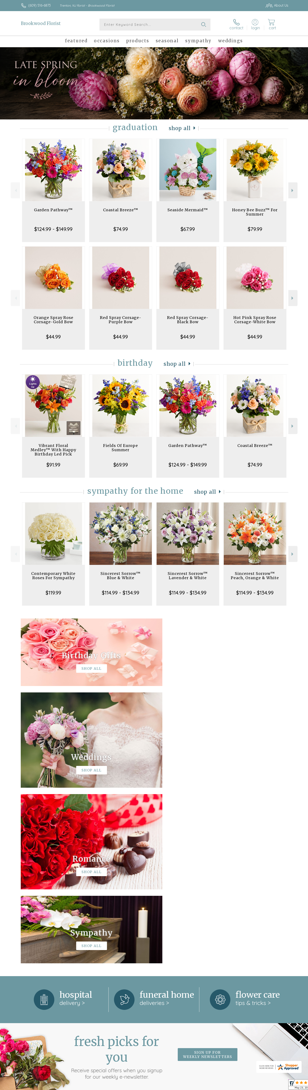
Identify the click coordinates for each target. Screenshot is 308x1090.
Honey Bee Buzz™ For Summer (255, 212)
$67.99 (188, 229)
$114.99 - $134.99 (120, 592)
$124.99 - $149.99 (53, 229)
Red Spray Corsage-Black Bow (188, 319)
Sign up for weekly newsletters (207, 879)
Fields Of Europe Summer (120, 447)
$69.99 (120, 464)
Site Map (277, 1085)
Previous (15, 190)
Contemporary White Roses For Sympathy (53, 575)
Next (293, 190)
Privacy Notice (220, 1085)
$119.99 (53, 592)
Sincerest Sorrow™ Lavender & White (188, 575)
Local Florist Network (250, 1085)
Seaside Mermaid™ (187, 209)
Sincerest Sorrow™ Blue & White (121, 575)
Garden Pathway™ (53, 209)
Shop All (179, 128)
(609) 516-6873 (39, 5)
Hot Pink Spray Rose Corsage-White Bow (254, 319)
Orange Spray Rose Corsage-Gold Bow (53, 319)
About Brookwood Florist (43, 934)
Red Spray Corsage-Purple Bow (120, 319)
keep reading (182, 943)
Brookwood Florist (41, 23)
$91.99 (53, 464)
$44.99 (53, 336)
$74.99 (120, 229)
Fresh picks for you (116, 881)
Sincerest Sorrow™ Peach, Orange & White (255, 575)
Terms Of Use (194, 1085)
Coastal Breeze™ (120, 209)
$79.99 (255, 229)
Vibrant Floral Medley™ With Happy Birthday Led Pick (53, 450)
